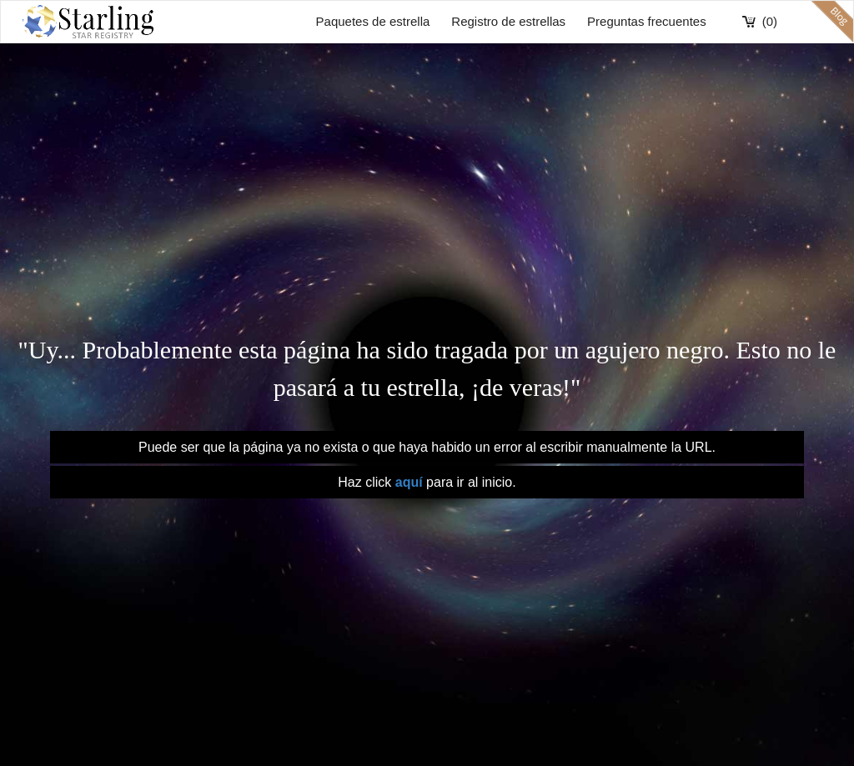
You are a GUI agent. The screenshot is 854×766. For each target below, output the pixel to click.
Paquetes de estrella (373, 21)
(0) (769, 21)
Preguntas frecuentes (646, 21)
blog (832, 22)
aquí (409, 482)
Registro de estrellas (508, 21)
